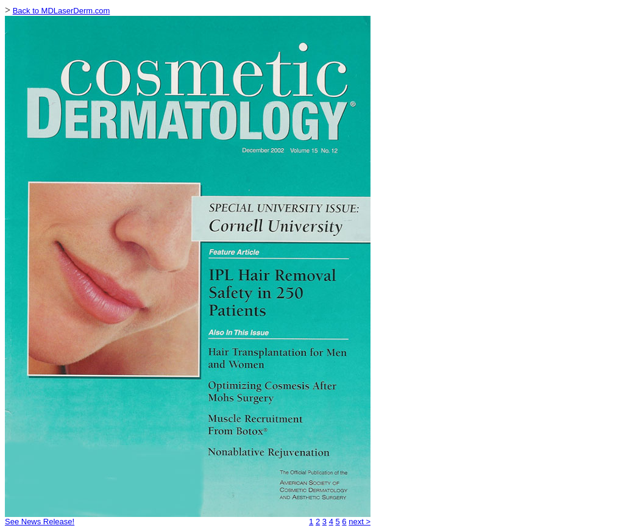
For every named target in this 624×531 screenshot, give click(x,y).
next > (359, 521)
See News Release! (39, 521)
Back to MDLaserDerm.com (61, 10)
